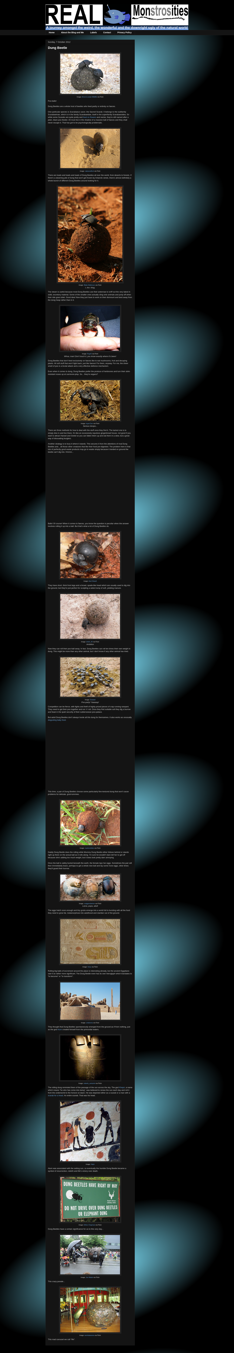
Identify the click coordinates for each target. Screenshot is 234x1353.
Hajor (93, 1164)
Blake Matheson (89, 285)
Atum (59, 1029)
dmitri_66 (89, 642)
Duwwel (92, 700)
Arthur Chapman (89, 1225)
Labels (93, 32)
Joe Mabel (89, 1277)
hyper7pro (89, 423)
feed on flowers (89, 117)
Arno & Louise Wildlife (89, 97)
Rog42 (89, 354)
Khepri (122, 1087)
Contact (107, 32)
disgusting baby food (57, 720)
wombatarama (89, 1335)
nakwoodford (89, 171)
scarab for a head (55, 1095)
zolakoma (89, 1023)
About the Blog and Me (72, 32)
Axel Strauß (93, 581)
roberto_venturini (89, 1083)
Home (52, 32)
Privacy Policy (124, 32)
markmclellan (89, 848)
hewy (89, 967)
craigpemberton (89, 903)
